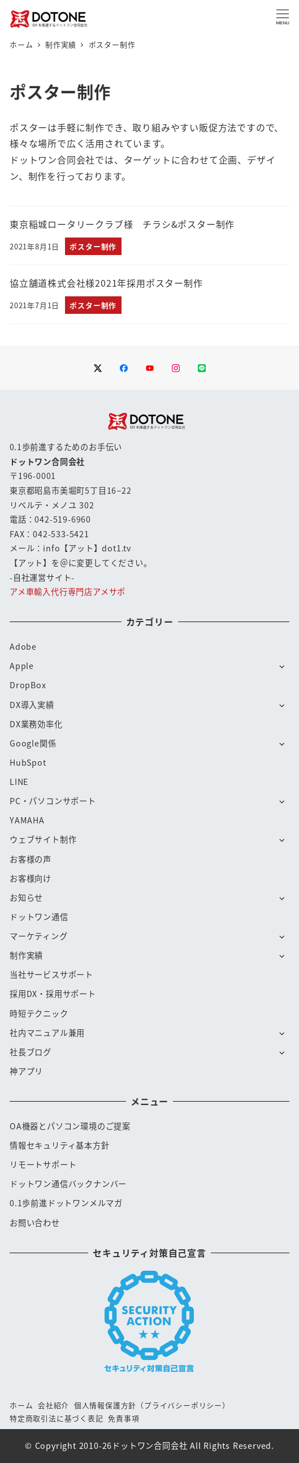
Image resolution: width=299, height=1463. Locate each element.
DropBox (28, 684)
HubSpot (28, 762)
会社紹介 (53, 1405)
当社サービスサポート (51, 974)
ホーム (21, 1405)
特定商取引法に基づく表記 (56, 1418)
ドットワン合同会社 (149, 1445)
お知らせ (26, 897)
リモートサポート (43, 1164)
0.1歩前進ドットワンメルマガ (66, 1203)
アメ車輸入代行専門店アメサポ (67, 591)
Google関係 (33, 743)
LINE (19, 781)
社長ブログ (30, 1052)
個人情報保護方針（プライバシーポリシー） (152, 1405)
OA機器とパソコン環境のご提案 (70, 1126)
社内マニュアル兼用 (47, 1032)
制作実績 (26, 955)
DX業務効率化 (36, 724)
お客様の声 (30, 859)
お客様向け (30, 878)
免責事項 (123, 1418)
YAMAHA (27, 820)
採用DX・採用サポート (53, 993)
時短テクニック (39, 1013)
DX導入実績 (32, 704)
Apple (22, 665)
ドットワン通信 (39, 916)
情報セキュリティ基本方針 (60, 1145)
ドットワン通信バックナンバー (68, 1183)
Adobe (23, 646)
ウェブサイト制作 (43, 839)
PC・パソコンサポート (53, 800)
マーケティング (39, 936)
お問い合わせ (35, 1222)
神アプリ (26, 1071)
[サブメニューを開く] (282, 665)
